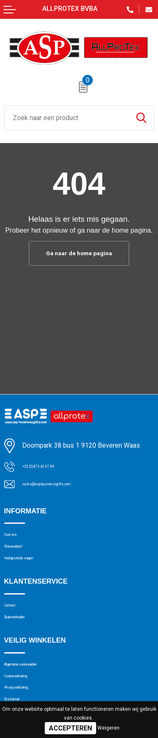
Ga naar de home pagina (79, 254)
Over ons (17, 539)
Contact (15, 624)
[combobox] (67, 118)
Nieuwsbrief (21, 555)
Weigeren (108, 728)
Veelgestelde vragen (34, 571)
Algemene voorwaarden (38, 692)
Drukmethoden (25, 639)
